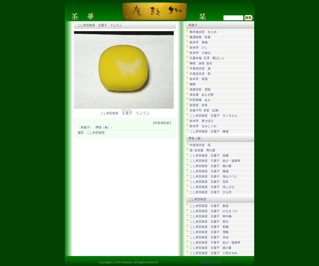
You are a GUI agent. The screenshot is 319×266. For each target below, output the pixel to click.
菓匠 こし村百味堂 (91, 133)
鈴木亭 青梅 (199, 42)
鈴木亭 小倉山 (200, 53)
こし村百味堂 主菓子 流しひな (212, 187)
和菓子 (192, 25)
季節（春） (195, 138)
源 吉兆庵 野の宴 (202, 150)
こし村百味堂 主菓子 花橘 (209, 156)
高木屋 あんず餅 (202, 95)
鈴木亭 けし (199, 48)
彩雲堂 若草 (199, 105)
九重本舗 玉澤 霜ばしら (207, 58)
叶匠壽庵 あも (200, 100)
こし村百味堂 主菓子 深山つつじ (214, 177)
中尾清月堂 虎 (200, 69)
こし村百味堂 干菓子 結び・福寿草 (215, 161)
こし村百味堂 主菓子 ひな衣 (211, 192)
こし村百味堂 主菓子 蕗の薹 (211, 166)
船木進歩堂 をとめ (203, 32)
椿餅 (193, 84)
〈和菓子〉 (85, 127)
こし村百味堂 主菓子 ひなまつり (214, 211)
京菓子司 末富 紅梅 (204, 110)
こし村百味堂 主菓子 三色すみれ (214, 253)
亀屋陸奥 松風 (200, 37)
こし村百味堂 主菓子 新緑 (209, 206)
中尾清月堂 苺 (200, 74)
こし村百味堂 (109, 113)
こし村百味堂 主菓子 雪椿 (209, 232)
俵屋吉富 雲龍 (200, 90)
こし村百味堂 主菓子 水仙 (209, 237)
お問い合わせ (210, 262)
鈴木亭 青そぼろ (202, 121)
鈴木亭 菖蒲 (199, 79)
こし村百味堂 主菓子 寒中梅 (211, 216)
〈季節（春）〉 (103, 127)
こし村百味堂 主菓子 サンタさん (214, 116)
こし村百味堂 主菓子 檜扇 (209, 131)
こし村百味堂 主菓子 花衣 (209, 182)
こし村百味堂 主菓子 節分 (209, 222)
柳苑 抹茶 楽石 (201, 63)
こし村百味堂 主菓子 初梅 (209, 227)
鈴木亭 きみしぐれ (203, 126)
